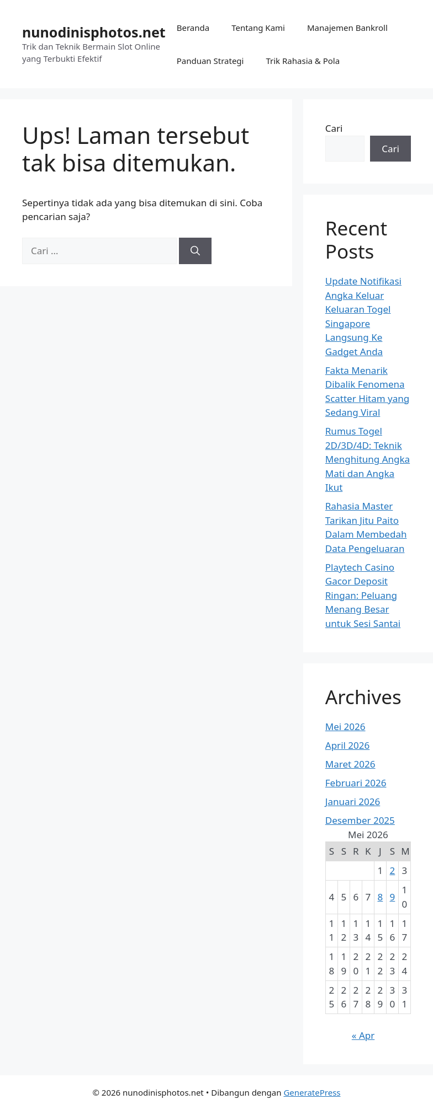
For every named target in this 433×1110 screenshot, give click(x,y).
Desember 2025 (360, 820)
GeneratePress (311, 1092)
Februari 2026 (356, 782)
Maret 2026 (350, 764)
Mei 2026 (345, 726)
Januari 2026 (352, 801)
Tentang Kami (258, 27)
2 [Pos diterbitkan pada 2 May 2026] (392, 870)
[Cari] (195, 251)
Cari (334, 128)
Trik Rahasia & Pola (303, 60)
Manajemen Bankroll (347, 27)
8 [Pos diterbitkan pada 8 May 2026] (380, 897)
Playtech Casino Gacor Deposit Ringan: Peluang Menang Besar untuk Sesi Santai (362, 595)
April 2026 (347, 745)
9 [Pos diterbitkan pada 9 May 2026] (392, 897)
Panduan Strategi (210, 60)
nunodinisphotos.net (94, 32)
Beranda (193, 27)
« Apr (363, 1035)
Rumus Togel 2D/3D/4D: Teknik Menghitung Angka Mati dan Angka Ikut (367, 459)
